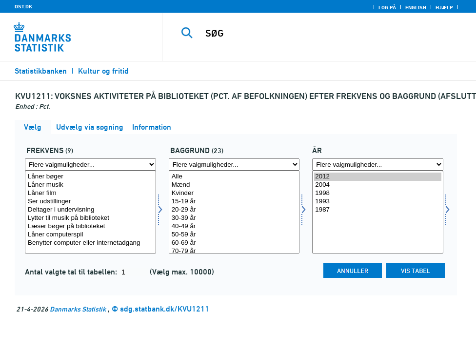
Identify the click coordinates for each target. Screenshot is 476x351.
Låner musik (90, 185)
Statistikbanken (41, 71)
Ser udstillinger (90, 201)
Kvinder (234, 193)
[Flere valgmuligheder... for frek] (90, 164)
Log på (387, 7)
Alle (234, 177)
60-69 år (234, 243)
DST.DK (23, 6)
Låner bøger (90, 177)
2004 (377, 185)
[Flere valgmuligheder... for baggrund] (234, 164)
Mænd (234, 185)
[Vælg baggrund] (234, 212)
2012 (377, 177)
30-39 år (234, 218)
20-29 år (234, 210)
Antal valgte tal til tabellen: (72, 271)
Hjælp (444, 7)
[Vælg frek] (90, 212)
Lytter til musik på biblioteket (90, 218)
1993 (377, 201)
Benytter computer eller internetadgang (90, 243)
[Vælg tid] (377, 212)
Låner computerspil (90, 235)
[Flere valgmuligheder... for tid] (377, 164)
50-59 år (234, 235)
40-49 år (234, 226)
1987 (377, 210)
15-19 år (234, 201)
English (415, 7)
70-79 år (234, 251)
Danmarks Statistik (78, 309)
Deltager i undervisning (90, 210)
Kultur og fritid (103, 71)
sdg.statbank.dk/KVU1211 (164, 308)
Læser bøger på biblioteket (90, 226)
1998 (377, 193)
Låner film (90, 193)
